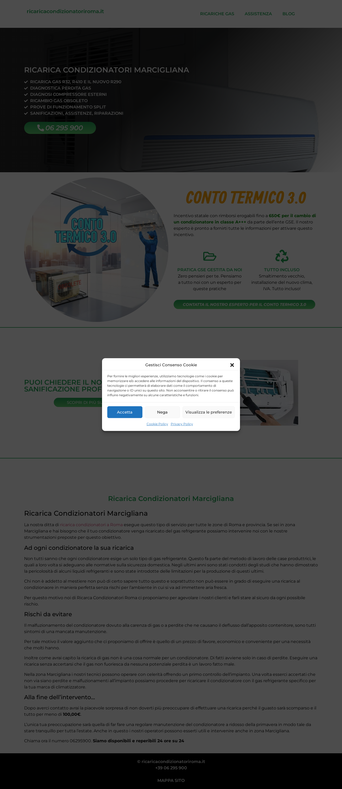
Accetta (124, 412)
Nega (162, 412)
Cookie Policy (157, 424)
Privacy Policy (182, 424)
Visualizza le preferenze (208, 412)
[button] (232, 365)
